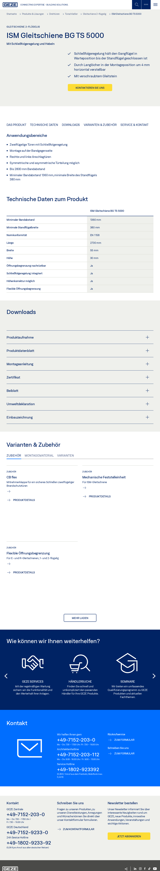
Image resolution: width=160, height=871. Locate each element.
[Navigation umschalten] (155, 4)
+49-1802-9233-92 (29, 837)
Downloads (71, 119)
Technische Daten (44, 119)
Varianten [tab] (65, 450)
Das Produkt (16, 119)
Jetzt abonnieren (129, 830)
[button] (5, 670)
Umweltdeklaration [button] (78, 398)
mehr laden (80, 612)
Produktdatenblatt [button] (78, 345)
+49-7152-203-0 (76, 734)
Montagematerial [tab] (39, 450)
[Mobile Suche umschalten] (136, 4)
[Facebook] (145, 863)
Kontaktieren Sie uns (90, 87)
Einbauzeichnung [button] (78, 411)
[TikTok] (149, 863)
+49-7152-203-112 (78, 749)
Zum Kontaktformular (78, 823)
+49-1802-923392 (78, 763)
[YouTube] (155, 863)
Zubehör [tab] (14, 450)
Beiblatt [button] (78, 385)
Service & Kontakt (134, 119)
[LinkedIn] (135, 863)
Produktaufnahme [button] (78, 332)
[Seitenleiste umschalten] (146, 4)
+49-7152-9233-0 (27, 826)
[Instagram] (140, 863)
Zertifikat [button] (78, 372)
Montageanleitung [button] (78, 358)
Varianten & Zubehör (100, 119)
